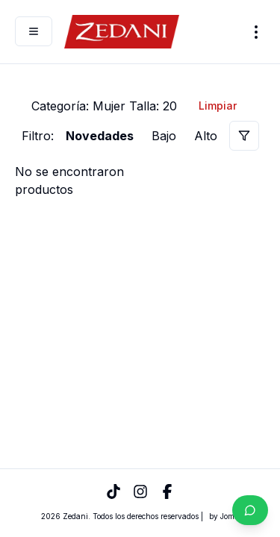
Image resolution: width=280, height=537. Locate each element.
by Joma (224, 516)
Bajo (164, 135)
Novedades (100, 135)
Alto (205, 135)
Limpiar (218, 105)
